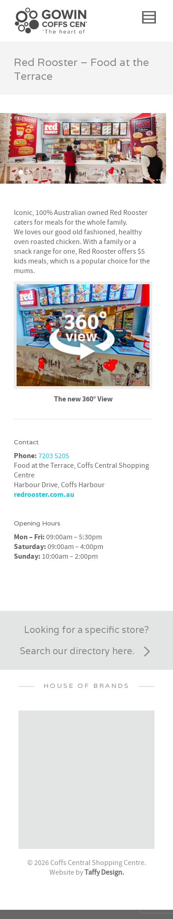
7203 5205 (53, 455)
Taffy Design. (104, 872)
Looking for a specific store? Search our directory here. (87, 642)
